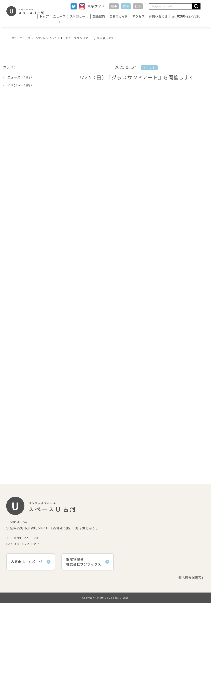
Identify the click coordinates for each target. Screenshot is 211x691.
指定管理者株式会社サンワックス (87, 650)
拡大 (138, 6)
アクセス (138, 16)
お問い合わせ (158, 16)
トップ (44, 16)
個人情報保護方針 (191, 665)
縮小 (114, 6)
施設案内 (99, 16)
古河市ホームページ (30, 650)
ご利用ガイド (118, 16)
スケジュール (79, 16)
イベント (14, 126)
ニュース (59, 16)
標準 (126, 6)
